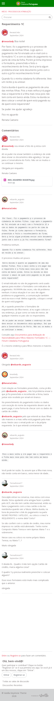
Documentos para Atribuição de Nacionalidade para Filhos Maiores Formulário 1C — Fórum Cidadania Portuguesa (26, 337)
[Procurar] (49, 17)
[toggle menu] (3, 3)
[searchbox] (27, 17)
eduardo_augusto (17, 199)
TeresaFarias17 (16, 483)
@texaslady (8, 41)
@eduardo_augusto (21, 364)
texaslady (14, 374)
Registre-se (15, 655)
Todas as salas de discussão (15, 681)
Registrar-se (19, 675)
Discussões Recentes (12, 685)
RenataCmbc (15, 32)
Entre (4, 655)
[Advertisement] (27, 622)
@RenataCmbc (9, 208)
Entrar (6, 675)
